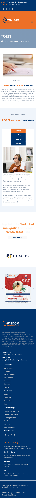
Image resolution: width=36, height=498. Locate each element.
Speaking (18, 135)
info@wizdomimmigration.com (14, 2)
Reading (18, 139)
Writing (18, 143)
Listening (18, 131)
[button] (2, 288)
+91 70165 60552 (10, 4)
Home (6, 41)
